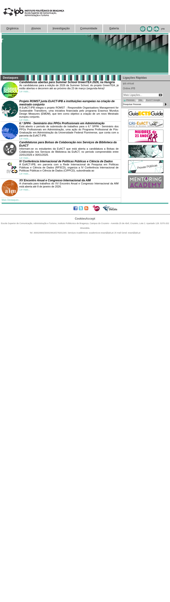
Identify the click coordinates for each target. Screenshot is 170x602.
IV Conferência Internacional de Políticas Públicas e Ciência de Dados (66, 161)
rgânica (12, 28)
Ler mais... (24, 91)
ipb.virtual (128, 83)
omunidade (88, 28)
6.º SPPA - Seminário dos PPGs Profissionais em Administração (61, 123)
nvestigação (61, 28)
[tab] (129, 100)
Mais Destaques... (11, 200)
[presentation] (129, 100)
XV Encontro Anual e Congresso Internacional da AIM (55, 180)
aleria (114, 28)
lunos (36, 28)
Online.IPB (129, 88)
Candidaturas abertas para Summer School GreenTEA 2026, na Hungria (67, 82)
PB (163, 29)
